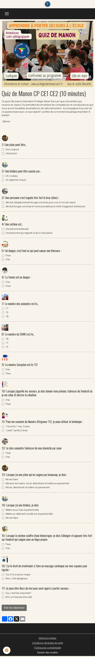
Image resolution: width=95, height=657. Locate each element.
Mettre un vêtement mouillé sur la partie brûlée (29, 514)
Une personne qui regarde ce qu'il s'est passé (29, 233)
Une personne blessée (17, 229)
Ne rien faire (12, 479)
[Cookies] (6, 650)
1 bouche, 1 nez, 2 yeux (18, 426)
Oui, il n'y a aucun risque (18, 574)
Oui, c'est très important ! (18, 593)
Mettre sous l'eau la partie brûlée (22, 510)
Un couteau (12, 176)
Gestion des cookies (47, 652)
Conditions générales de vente (47, 643)
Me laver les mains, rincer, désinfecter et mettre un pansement (37, 483)
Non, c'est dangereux (17, 578)
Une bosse (11, 153)
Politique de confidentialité (47, 647)
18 (7, 316)
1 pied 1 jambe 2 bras (17, 430)
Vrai (8, 259)
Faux (8, 255)
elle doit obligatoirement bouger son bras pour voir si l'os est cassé (40, 202)
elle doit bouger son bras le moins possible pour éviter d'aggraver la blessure (45, 206)
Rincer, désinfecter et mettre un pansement (28, 487)
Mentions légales (47, 638)
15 (7, 312)
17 (7, 308)
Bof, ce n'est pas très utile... (19, 597)
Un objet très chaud (16, 180)
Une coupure (12, 149)
